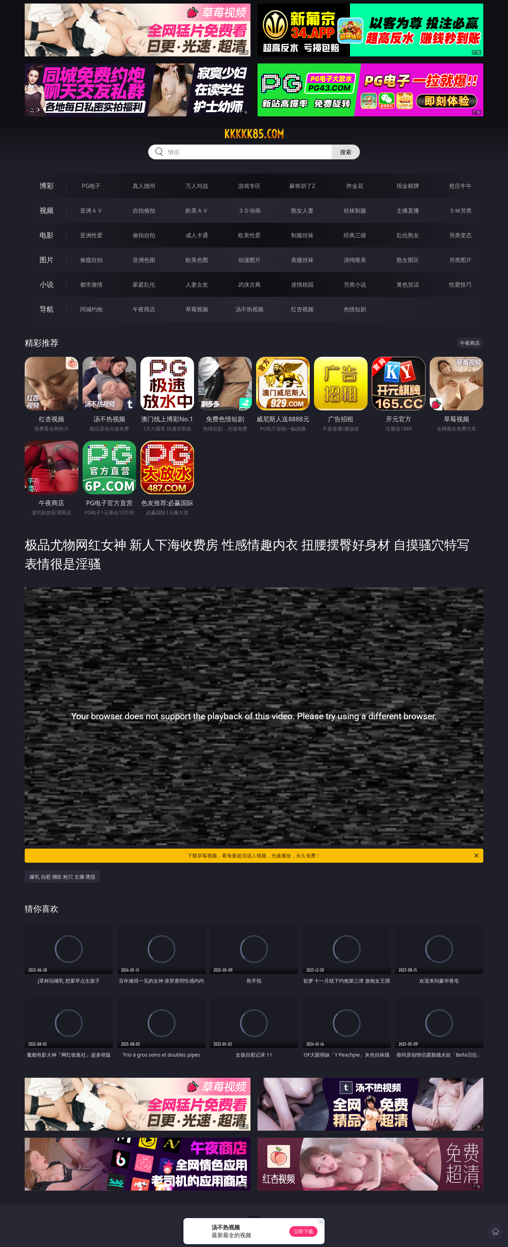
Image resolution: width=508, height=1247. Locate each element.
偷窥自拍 (91, 260)
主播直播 (408, 210)
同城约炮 (91, 309)
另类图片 (460, 260)
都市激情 (91, 284)
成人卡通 (197, 235)
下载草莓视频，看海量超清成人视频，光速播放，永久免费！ (333, 855)
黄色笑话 (408, 284)
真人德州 (144, 186)
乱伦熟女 (408, 235)
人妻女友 (197, 284)
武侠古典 (249, 284)
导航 (47, 309)
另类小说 (355, 284)
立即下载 (303, 1231)
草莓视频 (197, 309)
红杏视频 (302, 309)
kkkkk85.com (254, 134)
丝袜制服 (355, 210)
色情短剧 (355, 309)
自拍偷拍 (144, 210)
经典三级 (355, 235)
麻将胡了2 (302, 186)
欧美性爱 (249, 235)
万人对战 (197, 186)
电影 (47, 235)
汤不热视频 (249, 309)
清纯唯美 (355, 260)
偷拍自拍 (144, 235)
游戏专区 (249, 186)
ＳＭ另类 (460, 210)
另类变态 (460, 235)
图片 (47, 259)
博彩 (47, 185)
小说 (47, 284)
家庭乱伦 (144, 284)
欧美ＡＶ (197, 210)
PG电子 (91, 186)
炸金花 (354, 186)
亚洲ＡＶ (91, 210)
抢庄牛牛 (460, 186)
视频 (47, 210)
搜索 (345, 152)
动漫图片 (249, 260)
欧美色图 (197, 260)
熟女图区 (408, 260)
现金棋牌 (408, 186)
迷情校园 (302, 284)
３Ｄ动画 (249, 210)
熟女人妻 (302, 210)
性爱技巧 (460, 284)
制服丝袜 (302, 235)
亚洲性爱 (91, 235)
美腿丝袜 (302, 260)
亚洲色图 (144, 260)
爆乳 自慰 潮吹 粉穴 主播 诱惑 (62, 876)
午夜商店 (144, 309)
